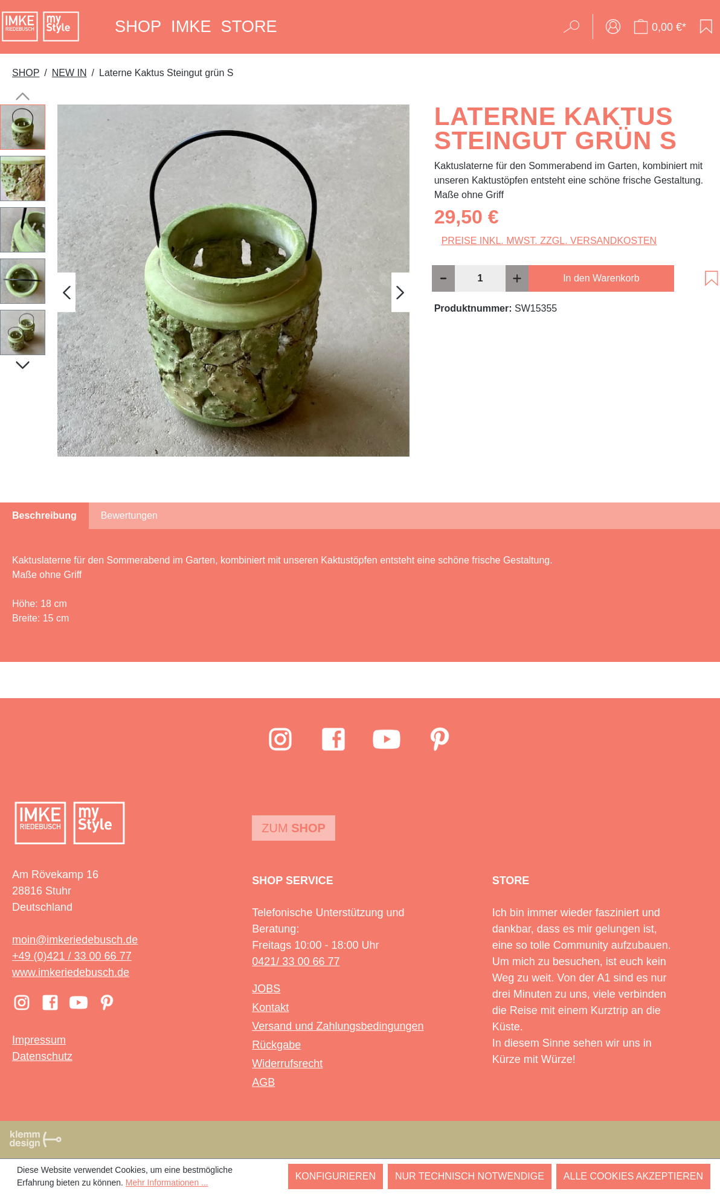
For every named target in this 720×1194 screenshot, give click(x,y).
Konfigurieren (335, 1176)
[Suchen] (575, 26)
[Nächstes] (400, 292)
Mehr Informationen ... (167, 1182)
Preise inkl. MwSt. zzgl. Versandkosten (549, 241)
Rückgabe (276, 1045)
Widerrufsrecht (287, 1064)
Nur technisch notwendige (469, 1176)
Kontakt (270, 1007)
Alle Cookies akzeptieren (633, 1176)
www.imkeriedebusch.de (70, 972)
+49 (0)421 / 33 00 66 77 (72, 956)
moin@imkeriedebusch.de (75, 940)
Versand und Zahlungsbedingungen (337, 1026)
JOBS (266, 989)
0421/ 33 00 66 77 (295, 961)
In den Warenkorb (601, 278)
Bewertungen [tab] (129, 515)
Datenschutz (42, 1056)
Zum (294, 828)
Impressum (39, 1040)
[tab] (44, 515)
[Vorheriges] (66, 292)
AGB (263, 1082)
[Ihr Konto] (613, 26)
